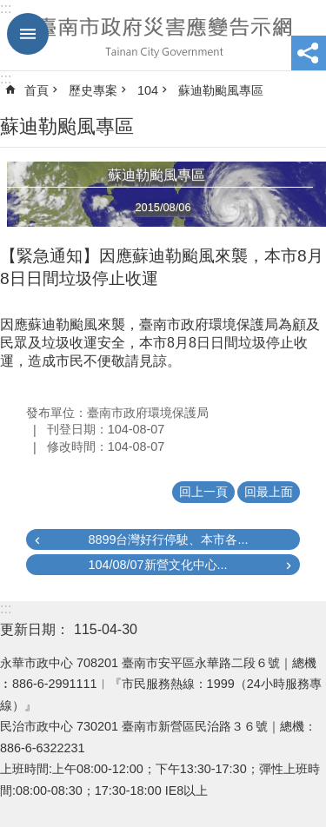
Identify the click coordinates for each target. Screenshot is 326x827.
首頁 (36, 90)
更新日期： (35, 629)
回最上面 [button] (268, 492)
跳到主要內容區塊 (9, 9)
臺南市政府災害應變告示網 (163, 35)
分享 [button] (308, 53)
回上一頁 (203, 492)
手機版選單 (28, 34)
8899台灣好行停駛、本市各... (168, 539)
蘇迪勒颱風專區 (220, 90)
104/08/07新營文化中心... (157, 565)
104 (147, 90)
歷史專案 (93, 90)
